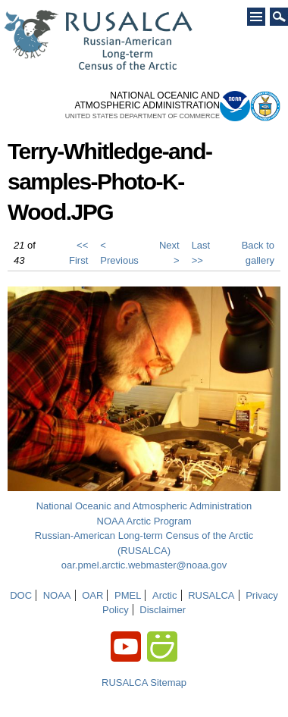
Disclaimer (162, 609)
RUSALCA (211, 595)
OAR (92, 595)
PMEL (127, 595)
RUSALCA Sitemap (144, 682)
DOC (21, 595)
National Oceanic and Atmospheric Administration (144, 506)
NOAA (57, 595)
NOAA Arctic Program (144, 521)
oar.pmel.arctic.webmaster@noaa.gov (144, 565)
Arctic (164, 595)
